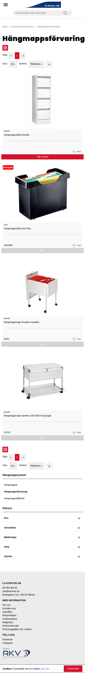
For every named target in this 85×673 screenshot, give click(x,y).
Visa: (5, 63)
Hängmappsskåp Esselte (16, 134)
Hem (5, 26)
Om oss (6, 605)
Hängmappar (10, 485)
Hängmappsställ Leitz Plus (17, 228)
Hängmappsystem (48, 26)
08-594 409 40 (9, 587)
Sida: (5, 55)
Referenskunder (10, 625)
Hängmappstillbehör (14, 498)
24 (13, 64)
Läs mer (45, 668)
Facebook (7, 639)
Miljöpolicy (7, 622)
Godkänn (73, 668)
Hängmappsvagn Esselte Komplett (21, 322)
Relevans (36, 64)
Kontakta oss (9, 608)
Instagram (7, 643)
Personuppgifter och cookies (17, 629)
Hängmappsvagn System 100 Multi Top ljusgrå (27, 415)
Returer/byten (9, 615)
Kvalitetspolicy (9, 618)
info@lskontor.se (11, 591)
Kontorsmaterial (22, 26)
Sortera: (23, 63)
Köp (42, 250)
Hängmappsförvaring (15, 491)
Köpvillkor (7, 612)
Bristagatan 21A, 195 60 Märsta (18, 594)
